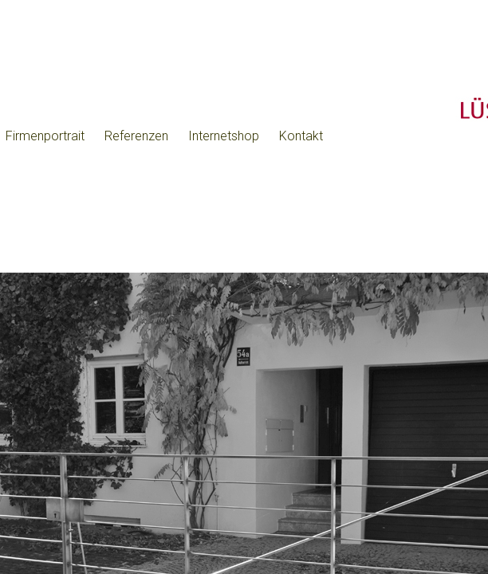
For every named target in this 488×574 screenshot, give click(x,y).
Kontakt (301, 136)
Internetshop (223, 136)
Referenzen (136, 136)
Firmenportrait (45, 136)
